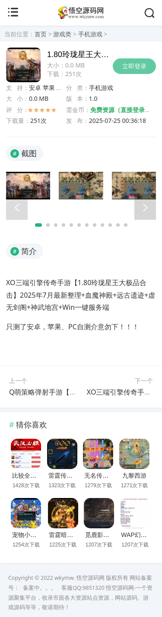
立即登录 (134, 66)
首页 (41, 34)
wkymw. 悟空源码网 (79, 578)
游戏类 (62, 34)
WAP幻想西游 (140, 534)
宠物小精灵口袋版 (36, 534)
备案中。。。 (40, 587)
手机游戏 (90, 34)
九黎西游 (134, 475)
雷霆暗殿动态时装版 (76, 534)
